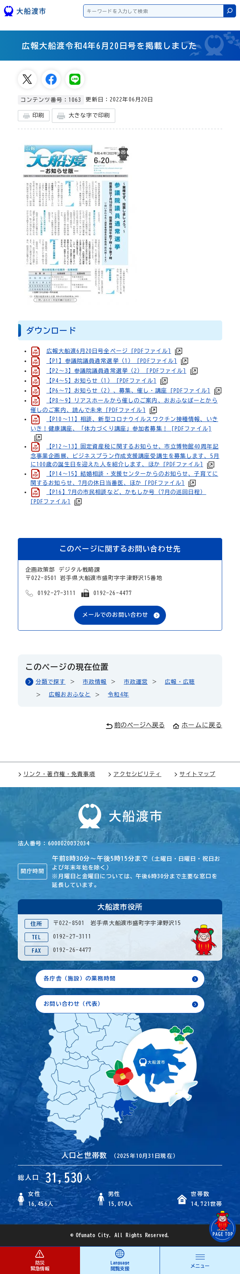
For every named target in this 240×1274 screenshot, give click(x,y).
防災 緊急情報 (39, 1260)
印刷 (33, 116)
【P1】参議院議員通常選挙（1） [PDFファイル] (111, 361)
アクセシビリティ (134, 774)
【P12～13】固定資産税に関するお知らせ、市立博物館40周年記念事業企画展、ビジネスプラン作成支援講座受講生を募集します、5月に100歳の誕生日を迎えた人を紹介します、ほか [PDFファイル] (124, 455)
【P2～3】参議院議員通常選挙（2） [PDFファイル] (116, 371)
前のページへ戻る (135, 725)
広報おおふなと (70, 694)
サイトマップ (194, 774)
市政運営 (136, 682)
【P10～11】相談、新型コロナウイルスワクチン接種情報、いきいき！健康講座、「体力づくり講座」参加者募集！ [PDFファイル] (124, 423)
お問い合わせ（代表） (73, 1004)
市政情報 (95, 682)
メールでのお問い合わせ (115, 615)
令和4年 (118, 694)
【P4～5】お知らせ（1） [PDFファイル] (101, 380)
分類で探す (51, 682)
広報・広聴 (180, 682)
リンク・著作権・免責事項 (56, 774)
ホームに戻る (197, 725)
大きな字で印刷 (83, 116)
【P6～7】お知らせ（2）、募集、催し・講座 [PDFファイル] (128, 390)
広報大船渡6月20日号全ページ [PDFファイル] (108, 351)
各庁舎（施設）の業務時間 (79, 978)
